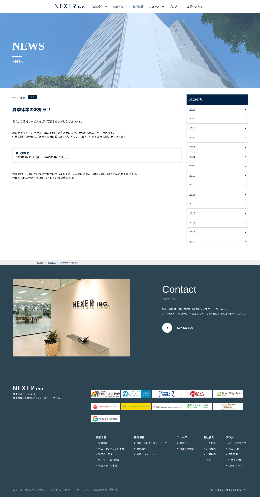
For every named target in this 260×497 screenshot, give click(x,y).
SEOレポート (235, 465)
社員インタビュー (146, 454)
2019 (192, 175)
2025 (192, 119)
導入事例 (233, 454)
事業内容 (118, 6)
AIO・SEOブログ (237, 443)
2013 (192, 232)
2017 (192, 194)
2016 (192, 204)
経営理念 (211, 448)
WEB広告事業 (105, 454)
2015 (192, 213)
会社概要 (211, 443)
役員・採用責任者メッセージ (152, 443)
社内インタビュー (237, 460)
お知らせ (32, 97)
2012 (192, 242)
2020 (192, 166)
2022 (192, 147)
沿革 (208, 460)
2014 (192, 223)
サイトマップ (83, 490)
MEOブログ (234, 448)
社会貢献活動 (187, 448)
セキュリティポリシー (36, 490)
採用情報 (138, 6)
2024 (192, 128)
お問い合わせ (195, 6)
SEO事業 (102, 443)
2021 (192, 157)
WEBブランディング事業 (111, 448)
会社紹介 (97, 6)
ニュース (154, 6)
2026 (192, 109)
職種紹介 (141, 448)
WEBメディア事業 (107, 465)
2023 (192, 138)
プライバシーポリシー (62, 490)
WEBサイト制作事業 (109, 460)
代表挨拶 (211, 454)
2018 (192, 185)
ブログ (173, 6)
